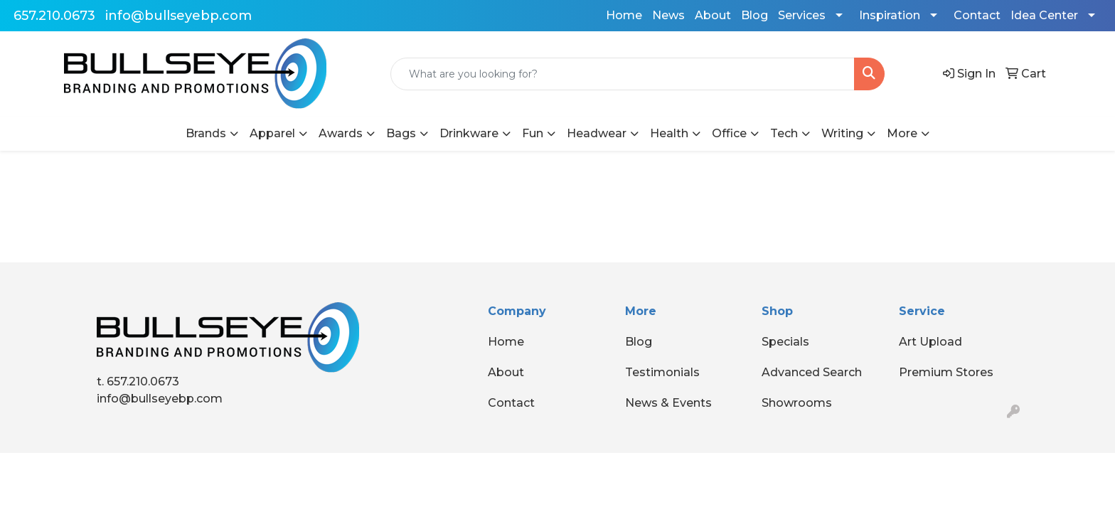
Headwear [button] (596, 133)
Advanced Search (812, 372)
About (713, 15)
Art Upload (930, 341)
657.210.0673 (54, 15)
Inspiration (889, 15)
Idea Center (1044, 15)
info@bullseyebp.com (178, 15)
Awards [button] (341, 133)
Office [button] (729, 133)
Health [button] (669, 133)
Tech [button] (784, 133)
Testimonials (662, 372)
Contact (977, 15)
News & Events (668, 403)
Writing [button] (842, 133)
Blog (754, 15)
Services (802, 15)
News (668, 15)
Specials (785, 341)
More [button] (902, 133)
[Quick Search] (622, 74)
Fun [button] (532, 133)
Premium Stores (946, 372)
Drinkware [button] (468, 133)
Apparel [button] (272, 133)
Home (624, 15)
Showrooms (797, 403)
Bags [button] (401, 133)
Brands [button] (206, 133)
